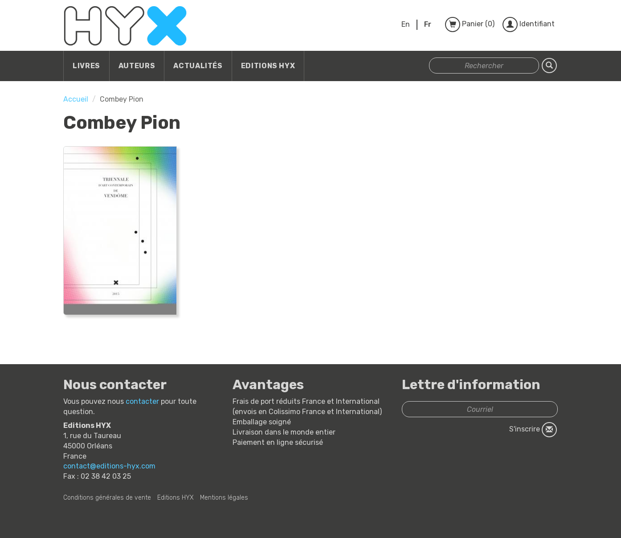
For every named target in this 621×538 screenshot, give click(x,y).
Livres (86, 66)
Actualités (197, 66)
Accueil (75, 99)
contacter (142, 401)
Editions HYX (268, 66)
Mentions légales (224, 497)
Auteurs (136, 66)
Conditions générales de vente (107, 497)
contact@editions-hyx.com (109, 466)
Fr (427, 24)
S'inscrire (533, 429)
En (405, 24)
